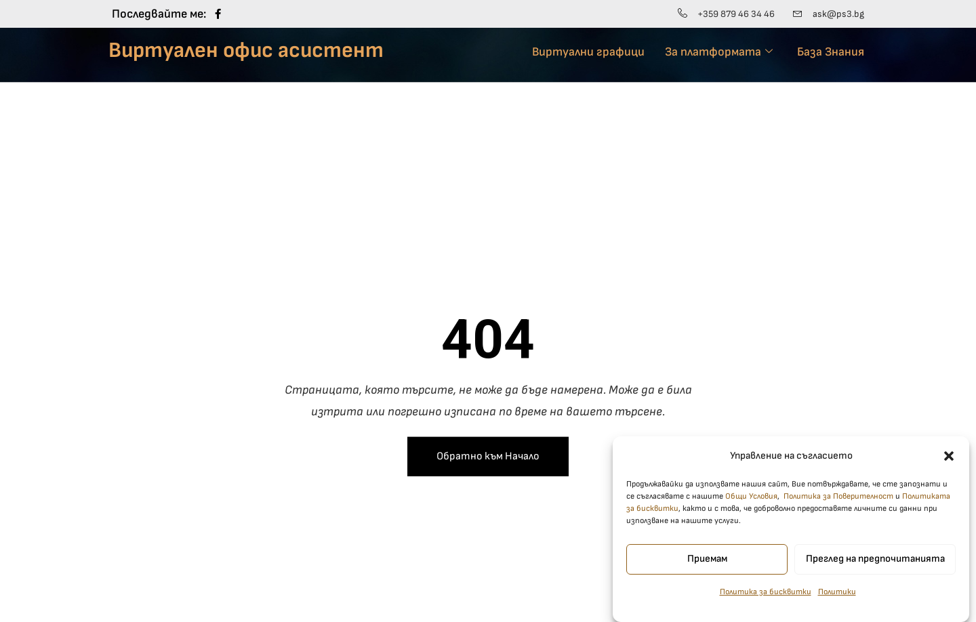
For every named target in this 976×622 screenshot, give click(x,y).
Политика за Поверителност (838, 505)
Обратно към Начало (488, 456)
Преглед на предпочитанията (875, 568)
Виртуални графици (588, 52)
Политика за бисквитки (765, 601)
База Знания (830, 52)
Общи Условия (751, 505)
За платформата (719, 52)
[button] (949, 465)
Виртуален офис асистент (246, 50)
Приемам (707, 568)
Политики (837, 601)
